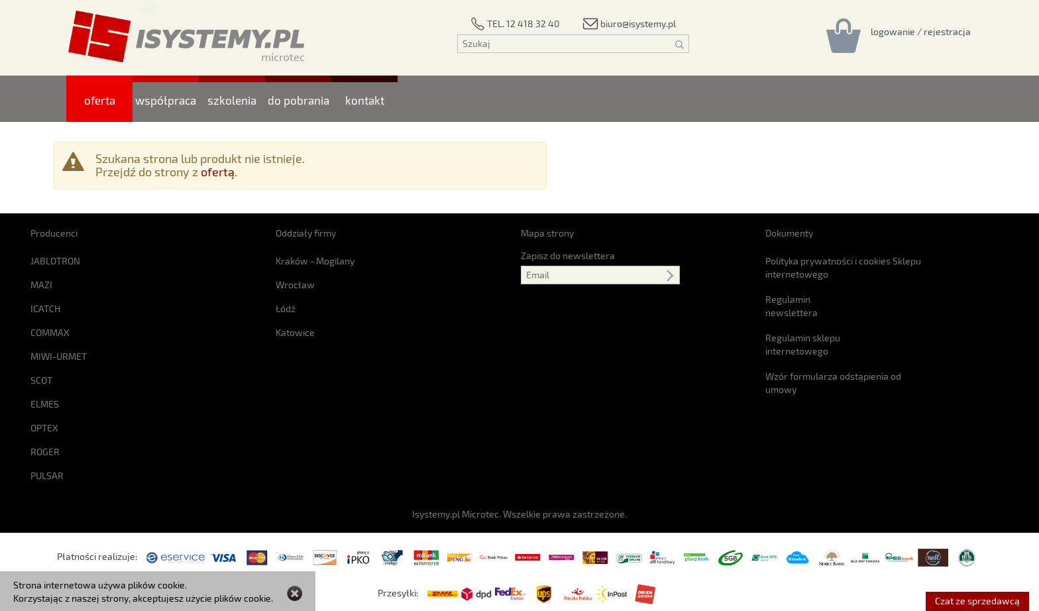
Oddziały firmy (306, 233)
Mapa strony (547, 233)
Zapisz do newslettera (568, 255)
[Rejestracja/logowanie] (921, 31)
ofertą (218, 171)
